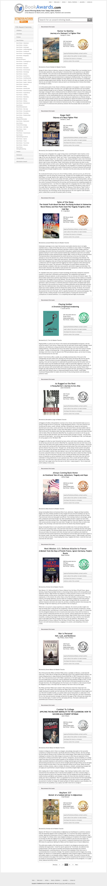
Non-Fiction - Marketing (22, 96)
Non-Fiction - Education (22, 67)
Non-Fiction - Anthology (22, 47)
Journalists (81, 2)
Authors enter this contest (71, 61)
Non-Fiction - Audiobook (22, 51)
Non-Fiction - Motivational (23, 103)
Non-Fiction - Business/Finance (21, 58)
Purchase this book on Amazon (73, 58)
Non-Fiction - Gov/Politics (23, 76)
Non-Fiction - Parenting (22, 113)
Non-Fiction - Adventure (22, 43)
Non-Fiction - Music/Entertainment (21, 106)
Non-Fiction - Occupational (23, 111)
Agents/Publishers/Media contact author (75, 53)
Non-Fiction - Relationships (23, 115)
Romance (18, 155)
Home (49, 2)
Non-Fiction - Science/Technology (21, 124)
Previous (55, 864)
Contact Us (89, 2)
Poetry (17, 151)
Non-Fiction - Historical (22, 84)
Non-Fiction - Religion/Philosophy (21, 118)
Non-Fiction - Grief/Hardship (23, 78)
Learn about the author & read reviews (75, 56)
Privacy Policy (62, 883)
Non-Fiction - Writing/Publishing (21, 148)
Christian (18, 33)
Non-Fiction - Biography (22, 55)
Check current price (68, 44)
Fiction (18, 37)
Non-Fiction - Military (21, 101)
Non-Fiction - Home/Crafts (23, 88)
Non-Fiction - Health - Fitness (24, 80)
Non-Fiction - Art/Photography (24, 49)
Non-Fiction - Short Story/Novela (21, 129)
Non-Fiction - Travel (21, 141)
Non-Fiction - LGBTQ (21, 94)
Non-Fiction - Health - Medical (24, 82)
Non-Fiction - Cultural (22, 63)
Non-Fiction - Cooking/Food (23, 61)
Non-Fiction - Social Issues (23, 133)
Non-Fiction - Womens (22, 145)
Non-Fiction (19, 40)
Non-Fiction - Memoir (21, 99)
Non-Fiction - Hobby (21, 86)
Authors (63, 2)
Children (18, 30)
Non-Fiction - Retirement (22, 121)
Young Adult (19, 158)
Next (76, 864)
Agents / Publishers (72, 2)
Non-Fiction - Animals (22, 45)
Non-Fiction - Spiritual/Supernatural (22, 135)
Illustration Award (21, 161)
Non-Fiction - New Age (22, 109)
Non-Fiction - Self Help (22, 127)
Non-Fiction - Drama (21, 65)
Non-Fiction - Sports (21, 138)
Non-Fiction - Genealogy (22, 72)
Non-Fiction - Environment (23, 69)
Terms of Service (71, 883)
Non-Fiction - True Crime (22, 143)
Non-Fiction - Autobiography (23, 53)
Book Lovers (55, 2)
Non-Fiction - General (21, 74)
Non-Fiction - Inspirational (23, 92)
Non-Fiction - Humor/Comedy (24, 90)
